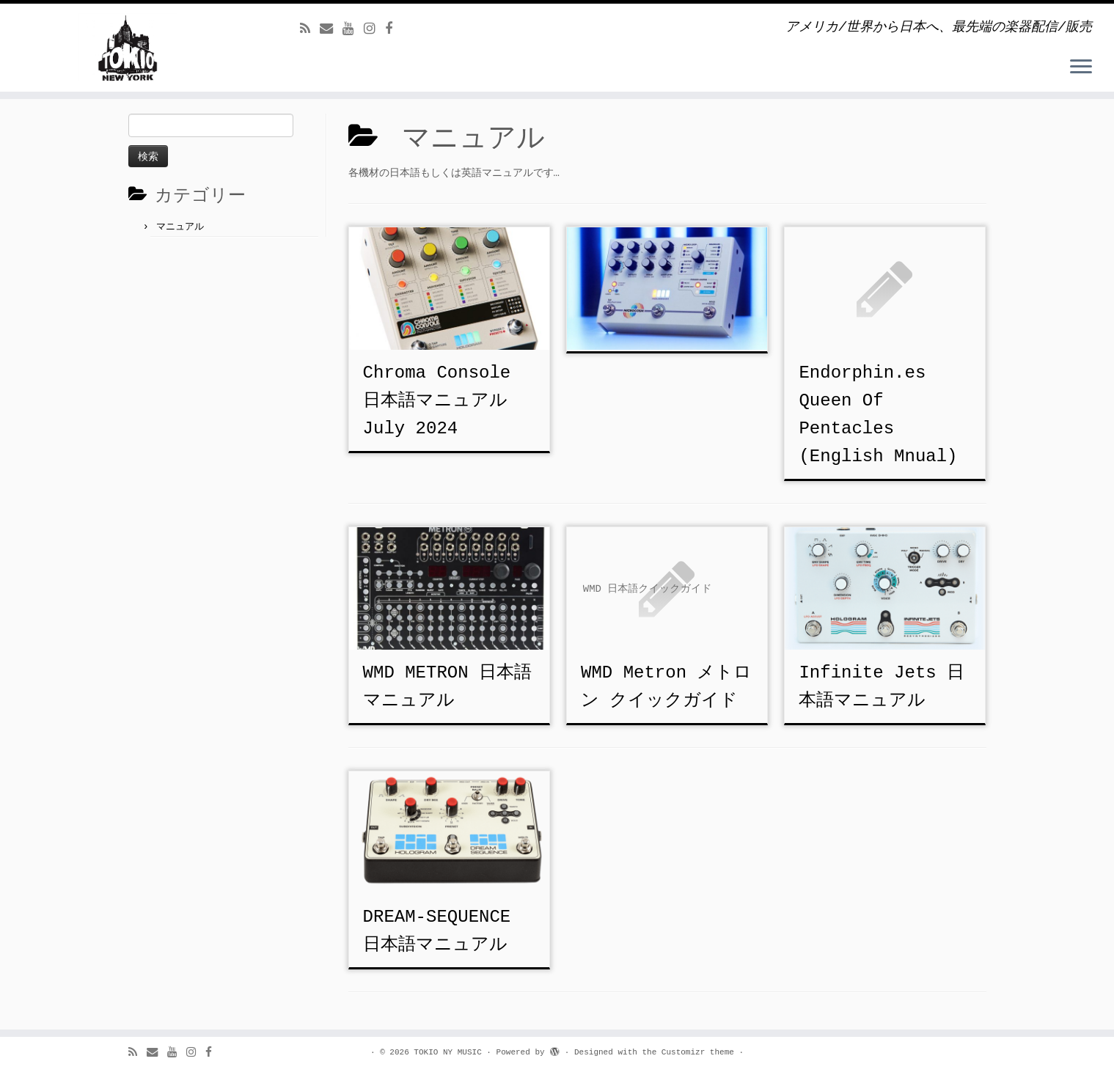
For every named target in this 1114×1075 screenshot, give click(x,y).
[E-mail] (331, 29)
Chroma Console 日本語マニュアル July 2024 (437, 401)
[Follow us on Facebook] (393, 29)
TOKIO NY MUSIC (447, 1052)
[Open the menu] (1081, 67)
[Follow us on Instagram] (374, 29)
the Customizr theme (687, 1052)
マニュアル (180, 226)
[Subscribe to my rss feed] (310, 29)
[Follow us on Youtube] (353, 29)
